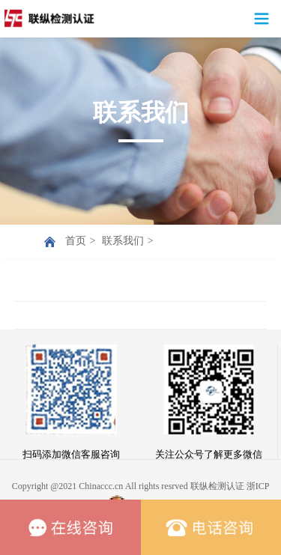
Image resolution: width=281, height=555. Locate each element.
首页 (75, 240)
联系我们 (123, 240)
